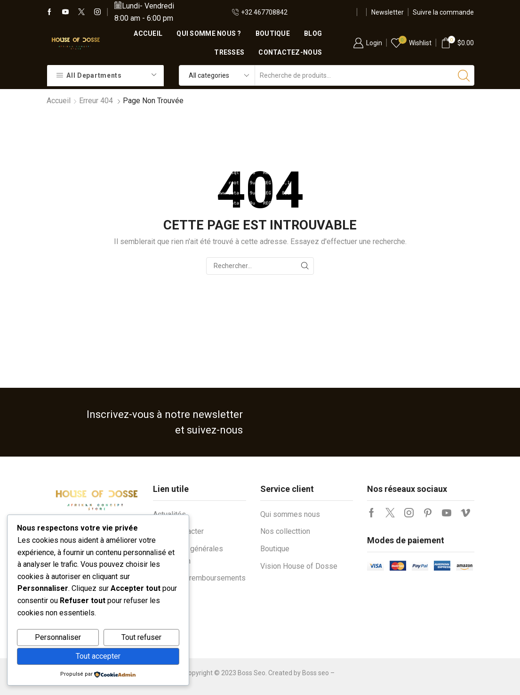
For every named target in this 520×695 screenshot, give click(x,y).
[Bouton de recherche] (464, 75)
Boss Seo (251, 673)
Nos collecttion (285, 531)
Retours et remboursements (199, 577)
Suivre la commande (443, 12)
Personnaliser (58, 637)
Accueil (148, 33)
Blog (313, 33)
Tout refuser (141, 637)
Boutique (273, 33)
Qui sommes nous (290, 514)
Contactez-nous (290, 52)
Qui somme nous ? (208, 33)
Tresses (229, 52)
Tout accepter (98, 656)
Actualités (169, 514)
